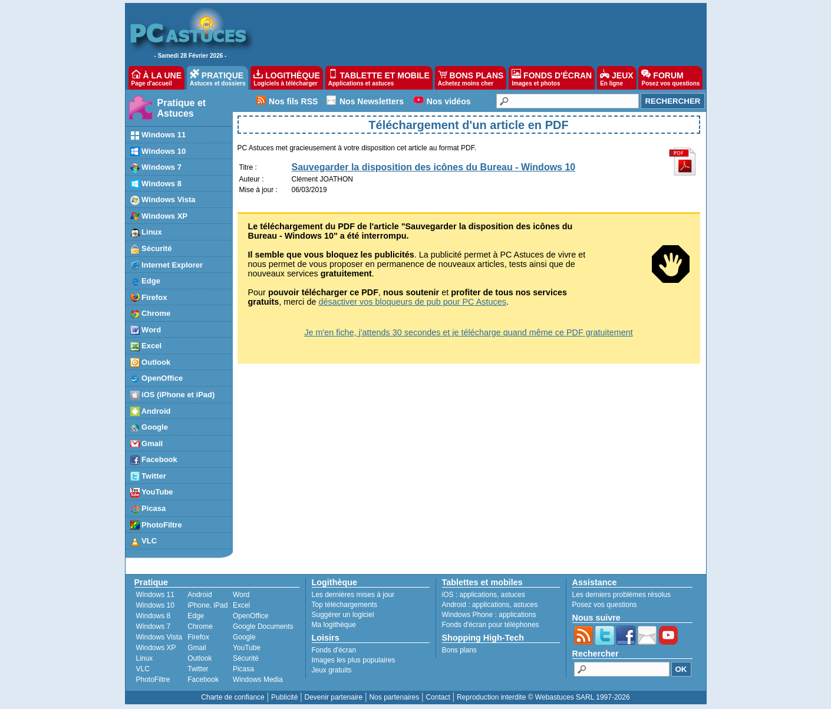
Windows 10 (155, 605)
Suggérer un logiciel (343, 615)
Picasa (243, 669)
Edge (195, 616)
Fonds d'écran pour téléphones (490, 625)
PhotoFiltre (153, 679)
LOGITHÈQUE (286, 78)
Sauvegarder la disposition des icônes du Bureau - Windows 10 (434, 167)
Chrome (200, 626)
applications (478, 595)
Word (241, 595)
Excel (241, 605)
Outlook (199, 658)
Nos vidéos (449, 101)
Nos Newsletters (371, 101)
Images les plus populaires (353, 660)
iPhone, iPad (207, 605)
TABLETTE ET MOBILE (379, 78)
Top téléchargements (344, 605)
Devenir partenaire (334, 697)
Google (244, 637)
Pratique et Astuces (181, 108)
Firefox (198, 637)
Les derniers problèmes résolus (621, 595)
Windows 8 (153, 616)
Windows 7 (153, 626)
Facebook (203, 679)
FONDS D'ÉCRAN (552, 78)
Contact (438, 697)
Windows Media (258, 679)
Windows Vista (159, 637)
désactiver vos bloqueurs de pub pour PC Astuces (412, 301)
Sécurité (246, 658)
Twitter (197, 669)
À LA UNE (156, 78)
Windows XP (156, 648)
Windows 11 (155, 595)
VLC (143, 669)
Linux (144, 658)
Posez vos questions (604, 605)
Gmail (196, 648)
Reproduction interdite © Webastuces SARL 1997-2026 (543, 697)
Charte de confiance (232, 697)
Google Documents (263, 626)
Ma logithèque (334, 625)
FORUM (670, 78)
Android (199, 595)
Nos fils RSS (293, 101)
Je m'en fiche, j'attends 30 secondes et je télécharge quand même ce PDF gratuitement (468, 332)
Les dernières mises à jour (353, 595)
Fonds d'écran (334, 650)
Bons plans (459, 650)
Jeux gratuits (332, 670)
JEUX (616, 78)
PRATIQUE (218, 78)
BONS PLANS (471, 78)
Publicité (284, 697)
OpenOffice (250, 616)
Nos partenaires (394, 697)
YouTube (246, 648)
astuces (513, 595)
